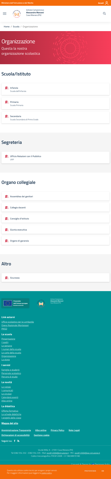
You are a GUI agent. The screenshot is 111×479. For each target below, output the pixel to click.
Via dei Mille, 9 (44, 449)
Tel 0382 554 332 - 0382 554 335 (25, 452)
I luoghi (4, 342)
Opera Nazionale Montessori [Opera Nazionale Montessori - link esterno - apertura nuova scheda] (15, 325)
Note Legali (74, 430)
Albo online (6, 400)
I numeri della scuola (11, 349)
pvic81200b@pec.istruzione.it (87, 452)
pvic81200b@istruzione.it (58, 452)
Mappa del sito (9, 423)
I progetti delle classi (11, 417)
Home (7, 26)
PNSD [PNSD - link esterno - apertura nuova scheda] (4, 328)
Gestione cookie (41, 435)
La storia (5, 359)
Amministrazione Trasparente (16, 430)
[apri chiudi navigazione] (4, 14)
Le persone (6, 345)
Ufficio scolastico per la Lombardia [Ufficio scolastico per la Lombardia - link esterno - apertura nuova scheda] (17, 322)
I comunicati (7, 390)
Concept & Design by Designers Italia (90, 464)
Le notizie (6, 387)
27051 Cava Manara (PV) (62, 449)
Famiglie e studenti (10, 369)
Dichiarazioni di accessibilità (15, 435)
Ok (103, 471)
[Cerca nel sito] (104, 14)
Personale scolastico (11, 373)
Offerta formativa (9, 410)
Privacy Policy (57, 430)
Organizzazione (8, 356)
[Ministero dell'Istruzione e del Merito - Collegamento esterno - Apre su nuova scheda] (17, 2)
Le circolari (6, 393)
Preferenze (90, 471)
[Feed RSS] (18, 441)
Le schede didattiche (11, 414)
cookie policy (46, 473)
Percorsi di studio (9, 376)
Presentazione (8, 338)
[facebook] (14, 441)
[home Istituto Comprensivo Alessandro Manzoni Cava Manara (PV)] (26, 14)
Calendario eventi (9, 397)
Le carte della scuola (11, 352)
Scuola (16, 26)
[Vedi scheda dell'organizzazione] (55, 89)
